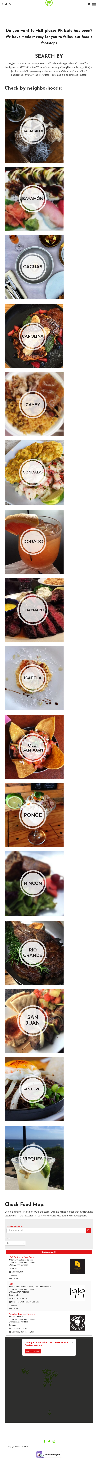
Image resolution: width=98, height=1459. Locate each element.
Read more (13, 1278)
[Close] (72, 1342)
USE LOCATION (32, 1351)
